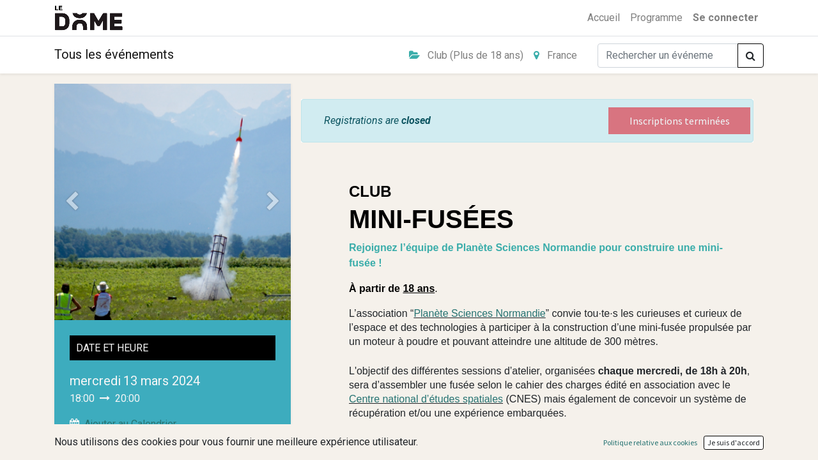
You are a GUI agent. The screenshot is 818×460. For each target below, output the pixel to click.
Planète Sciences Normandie (479, 313)
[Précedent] (72, 202)
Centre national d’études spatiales (426, 399)
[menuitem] (603, 18)
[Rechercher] (750, 55)
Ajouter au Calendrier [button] (130, 424)
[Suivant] (273, 202)
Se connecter (726, 18)
